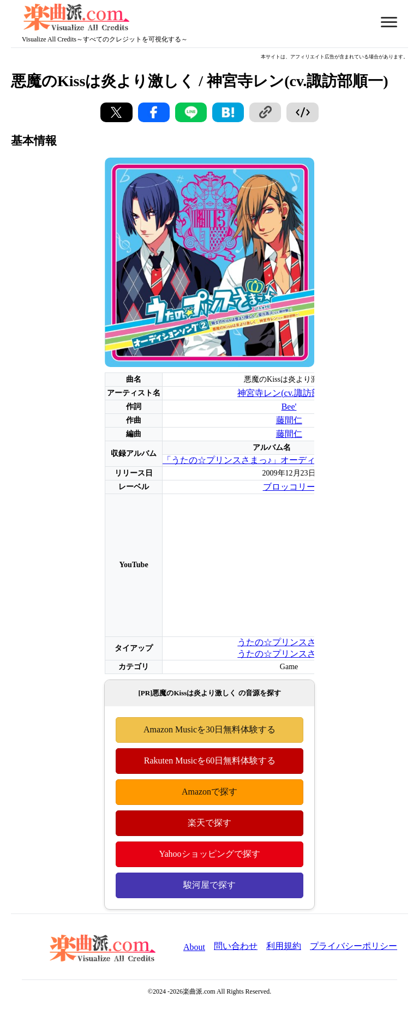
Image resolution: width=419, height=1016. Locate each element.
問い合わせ (236, 946)
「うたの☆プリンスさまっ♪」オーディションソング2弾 (272, 460)
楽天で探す (209, 822)
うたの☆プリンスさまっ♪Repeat (299, 653)
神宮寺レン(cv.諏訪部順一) (288, 393)
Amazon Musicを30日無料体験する (209, 729)
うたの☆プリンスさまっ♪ (287, 642)
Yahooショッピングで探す (209, 853)
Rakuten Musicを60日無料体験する (209, 760)
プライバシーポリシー (353, 946)
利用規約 (283, 946)
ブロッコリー (289, 486)
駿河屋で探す (209, 884)
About (194, 947)
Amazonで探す (209, 791)
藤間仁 (289, 420)
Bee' (289, 406)
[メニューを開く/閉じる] (389, 21)
